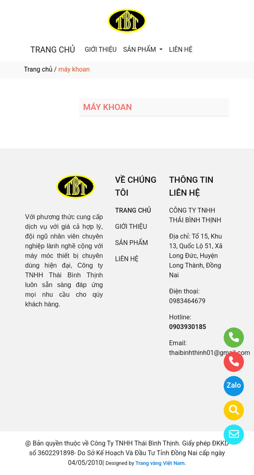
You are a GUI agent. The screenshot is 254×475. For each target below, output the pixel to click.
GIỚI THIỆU (100, 49)
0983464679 (187, 301)
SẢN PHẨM (140, 49)
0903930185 (187, 327)
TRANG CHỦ (52, 50)
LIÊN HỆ (181, 49)
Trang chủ (38, 69)
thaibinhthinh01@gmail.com (209, 353)
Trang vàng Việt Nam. (160, 463)
